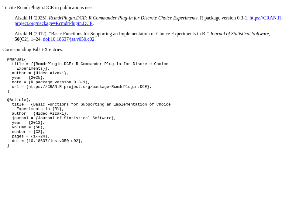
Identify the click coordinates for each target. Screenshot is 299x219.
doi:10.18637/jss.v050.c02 (68, 39)
